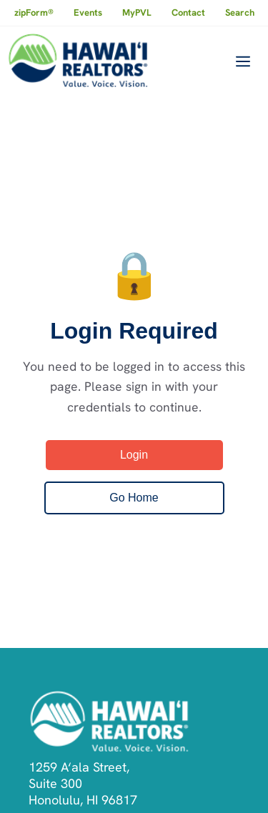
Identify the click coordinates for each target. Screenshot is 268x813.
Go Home (133, 498)
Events (88, 12)
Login (134, 455)
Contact (188, 12)
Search (239, 12)
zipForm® (34, 12)
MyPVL (137, 12)
